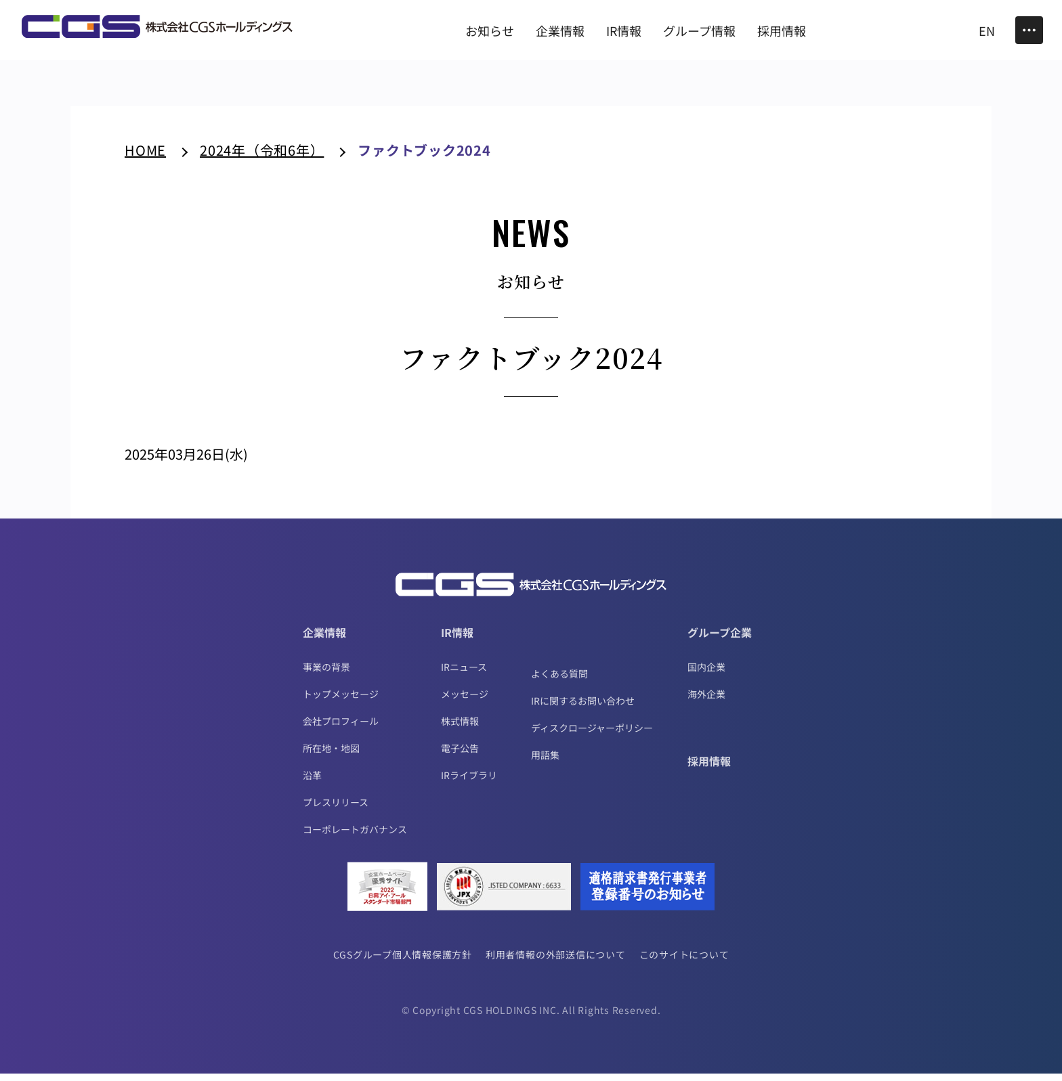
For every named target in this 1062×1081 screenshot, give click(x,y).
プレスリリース (335, 809)
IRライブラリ (469, 782)
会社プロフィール (341, 728)
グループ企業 (719, 640)
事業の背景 (326, 674)
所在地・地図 (331, 755)
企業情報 (324, 640)
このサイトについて (685, 962)
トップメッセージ (341, 701)
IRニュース (464, 674)
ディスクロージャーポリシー (592, 735)
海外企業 (706, 701)
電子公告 (460, 755)
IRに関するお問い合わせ (583, 708)
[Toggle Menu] (1029, 30)
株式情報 (460, 728)
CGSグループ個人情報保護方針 (401, 962)
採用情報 (709, 768)
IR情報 (457, 640)
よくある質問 (559, 681)
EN (987, 30)
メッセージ (464, 701)
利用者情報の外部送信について (555, 962)
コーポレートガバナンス (355, 836)
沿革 (312, 782)
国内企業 (706, 674)
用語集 (545, 762)
